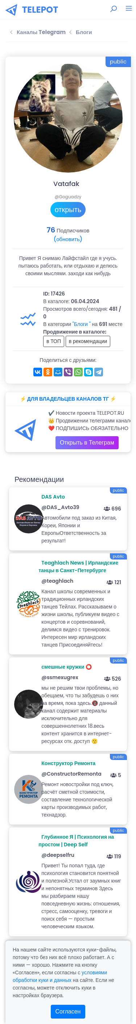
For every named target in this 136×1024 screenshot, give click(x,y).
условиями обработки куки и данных (60, 976)
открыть (68, 210)
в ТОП (53, 341)
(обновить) (68, 239)
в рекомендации (88, 341)
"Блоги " (82, 324)
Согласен (68, 1011)
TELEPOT (40, 10)
